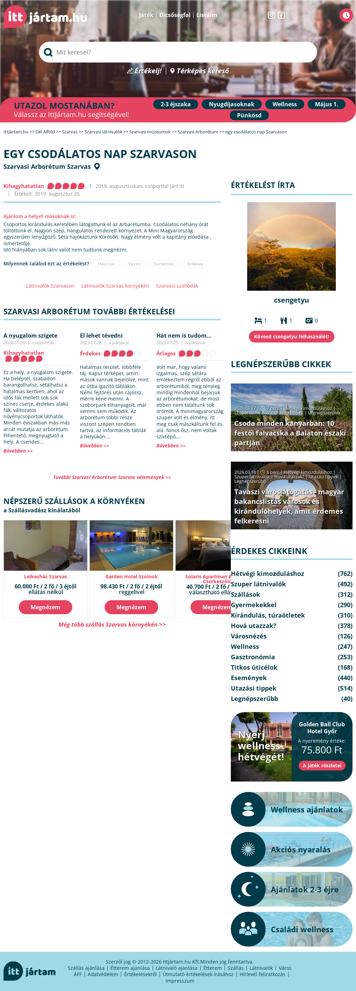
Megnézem (45, 607)
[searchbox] (178, 52)
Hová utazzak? (290, 476)
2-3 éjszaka (176, 104)
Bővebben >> (18, 450)
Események (249, 678)
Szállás (236, 968)
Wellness (285, 104)
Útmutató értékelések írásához (198, 974)
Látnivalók (261, 968)
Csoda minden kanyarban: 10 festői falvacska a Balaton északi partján (290, 433)
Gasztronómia (253, 657)
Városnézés (249, 636)
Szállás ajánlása (86, 968)
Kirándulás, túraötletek (268, 615)
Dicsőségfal (175, 15)
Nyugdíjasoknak (231, 104)
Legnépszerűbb (324, 413)
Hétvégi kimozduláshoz (308, 408)
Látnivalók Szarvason (50, 285)
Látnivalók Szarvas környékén (115, 285)
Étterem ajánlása (130, 968)
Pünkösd (249, 115)
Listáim (206, 15)
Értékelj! (148, 71)
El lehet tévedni (101, 335)
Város (285, 968)
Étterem (212, 968)
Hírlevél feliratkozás (262, 974)
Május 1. (326, 104)
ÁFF (78, 974)
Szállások (245, 594)
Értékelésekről (140, 974)
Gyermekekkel (254, 605)
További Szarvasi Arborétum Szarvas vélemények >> (112, 477)
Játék (146, 15)
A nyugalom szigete (30, 335)
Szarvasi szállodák (177, 285)
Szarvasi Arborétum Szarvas (47, 166)
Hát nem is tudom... (184, 335)
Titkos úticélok (254, 667)
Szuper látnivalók (252, 413)
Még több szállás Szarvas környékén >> (112, 624)
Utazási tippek (289, 413)
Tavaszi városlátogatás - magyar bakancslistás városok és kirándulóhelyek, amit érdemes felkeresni (289, 506)
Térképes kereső (203, 71)
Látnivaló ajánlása (176, 968)
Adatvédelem (103, 974)
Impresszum (179, 980)
